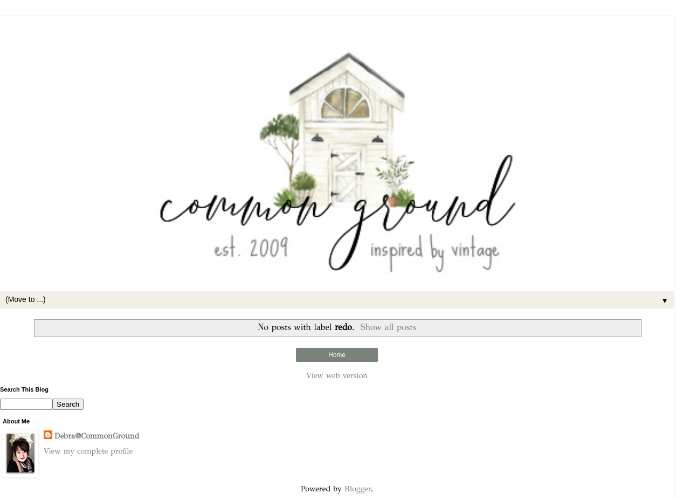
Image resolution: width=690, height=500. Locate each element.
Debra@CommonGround (96, 436)
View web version (337, 375)
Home (337, 355)
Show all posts (388, 327)
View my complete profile (88, 451)
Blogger (357, 489)
